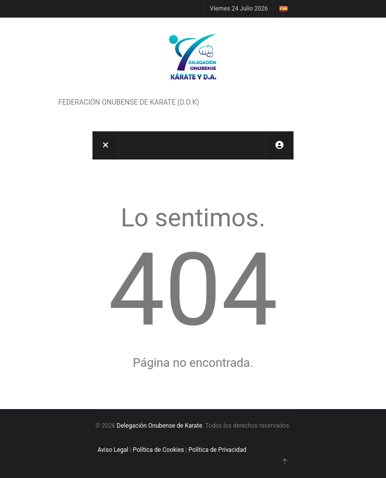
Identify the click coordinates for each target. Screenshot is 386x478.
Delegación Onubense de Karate (159, 425)
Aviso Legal (113, 449)
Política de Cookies (158, 449)
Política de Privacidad (217, 449)
